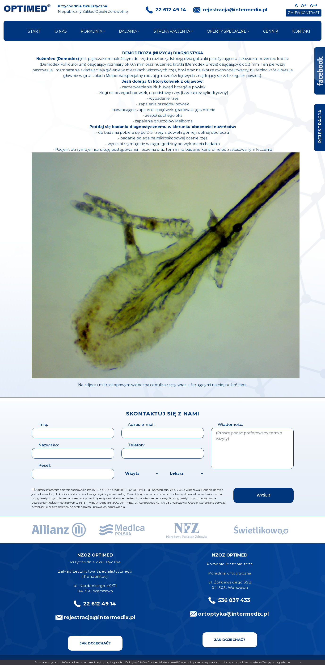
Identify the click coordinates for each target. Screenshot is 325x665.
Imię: (43, 424)
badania (128, 31)
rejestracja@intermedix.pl (235, 10)
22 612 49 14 (171, 10)
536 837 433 (234, 600)
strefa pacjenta (172, 31)
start (34, 31)
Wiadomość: (230, 424)
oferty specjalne (226, 31)
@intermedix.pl (247, 614)
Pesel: (44, 465)
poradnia (91, 31)
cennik (270, 31)
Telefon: (136, 445)
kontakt (301, 31)
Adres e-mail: (141, 424)
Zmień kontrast (303, 13)
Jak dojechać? (95, 643)
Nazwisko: (48, 445)
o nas (61, 31)
